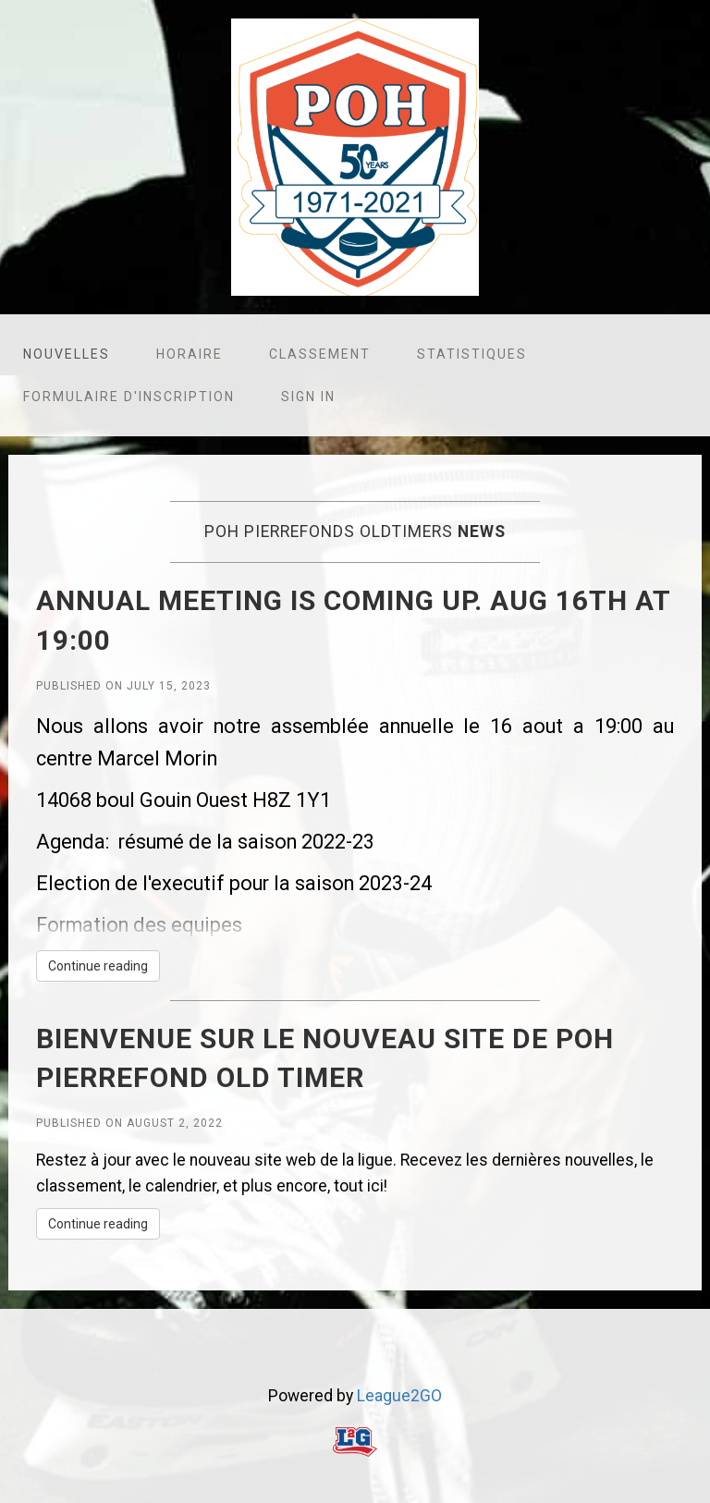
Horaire (189, 354)
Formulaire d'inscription (129, 396)
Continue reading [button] (98, 966)
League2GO (399, 1396)
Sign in (308, 396)
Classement (320, 354)
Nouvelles (66, 354)
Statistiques (472, 354)
